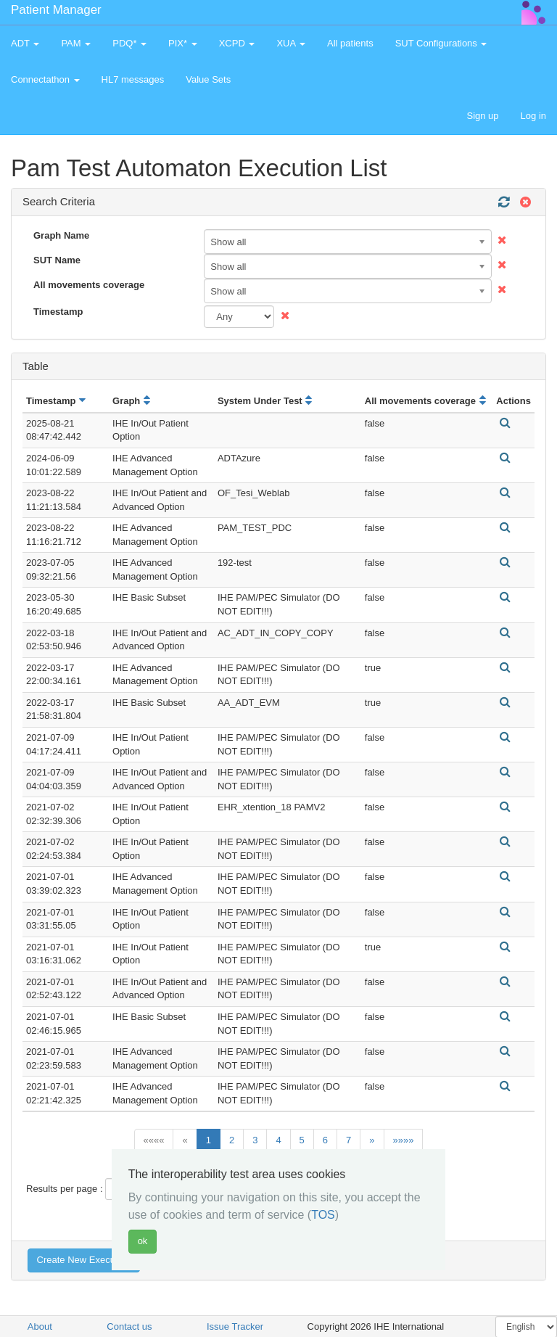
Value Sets (208, 79)
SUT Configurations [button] (441, 43)
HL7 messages (133, 79)
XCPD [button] (237, 43)
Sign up (482, 115)
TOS (323, 1215)
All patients (350, 43)
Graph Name (61, 235)
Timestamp (58, 311)
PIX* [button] (182, 43)
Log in (533, 115)
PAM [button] (76, 43)
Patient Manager (56, 10)
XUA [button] (290, 43)
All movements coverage (88, 284)
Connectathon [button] (45, 79)
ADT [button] (25, 43)
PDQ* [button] (129, 43)
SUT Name (57, 260)
